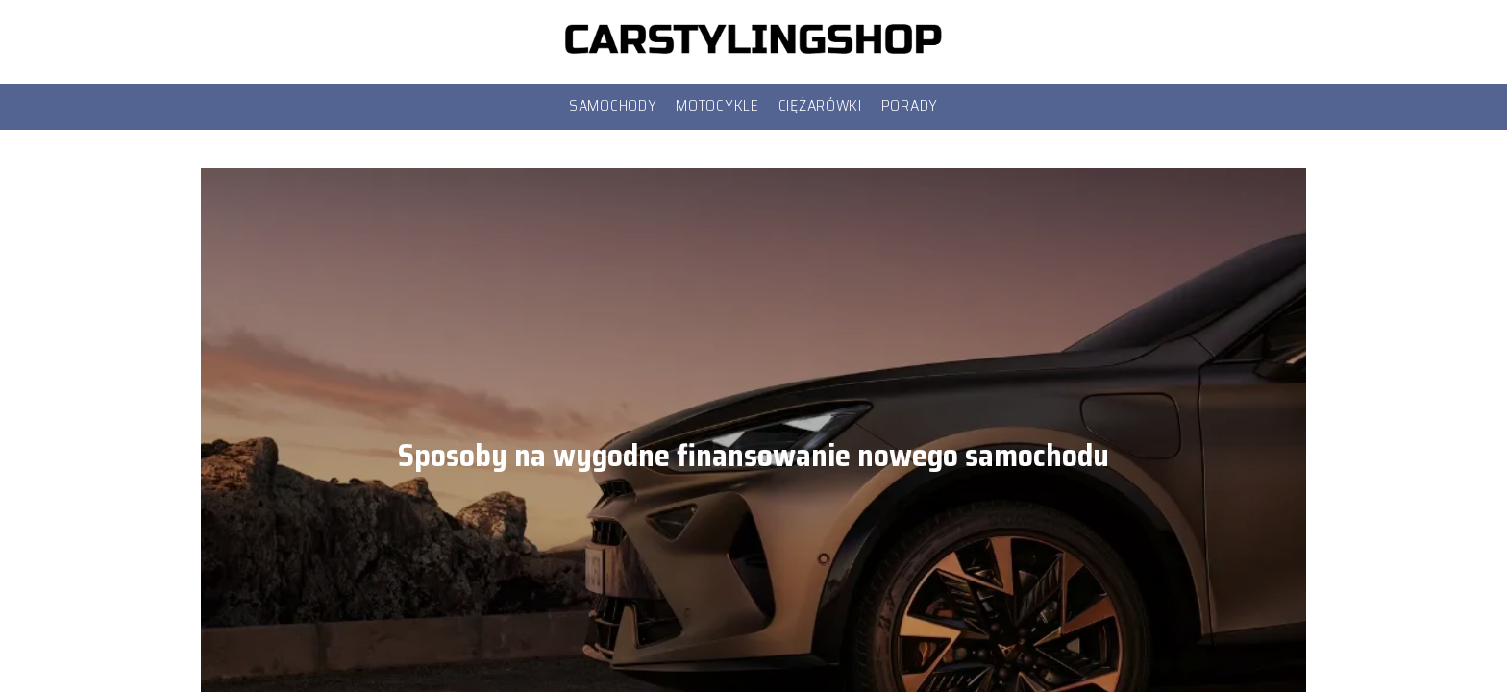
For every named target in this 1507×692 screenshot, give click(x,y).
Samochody (612, 105)
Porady (909, 105)
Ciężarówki (820, 105)
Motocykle (717, 105)
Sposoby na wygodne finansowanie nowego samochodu (753, 456)
